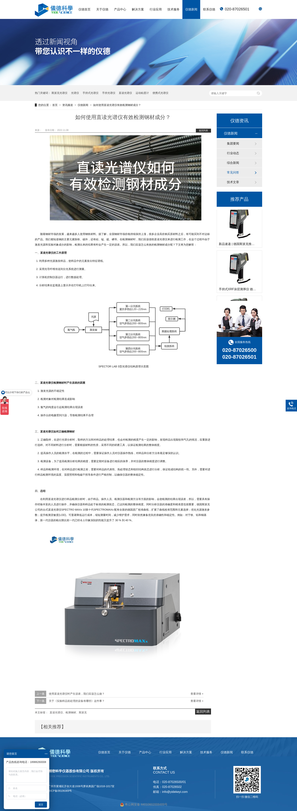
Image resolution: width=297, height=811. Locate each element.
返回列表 (203, 130)
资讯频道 (68, 105)
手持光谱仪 (108, 92)
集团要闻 (233, 143)
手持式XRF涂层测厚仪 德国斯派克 (242, 289)
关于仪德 (102, 9)
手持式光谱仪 (90, 92)
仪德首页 (84, 9)
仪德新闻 (191, 9)
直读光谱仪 (125, 92)
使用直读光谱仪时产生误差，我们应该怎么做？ (77, 693)
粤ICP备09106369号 (60, 790)
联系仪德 (209, 9)
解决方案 (138, 9)
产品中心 (120, 9)
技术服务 (173, 9)
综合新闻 (233, 162)
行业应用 (156, 9)
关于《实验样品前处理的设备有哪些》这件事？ (77, 700)
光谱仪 (75, 92)
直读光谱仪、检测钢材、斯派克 (68, 712)
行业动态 (233, 153)
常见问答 (233, 172)
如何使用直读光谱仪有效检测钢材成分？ (117, 105)
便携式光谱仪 (160, 92)
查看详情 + (197, 693)
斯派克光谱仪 (59, 92)
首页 (55, 105)
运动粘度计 (142, 92)
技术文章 (233, 182)
